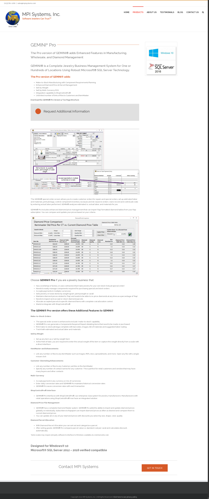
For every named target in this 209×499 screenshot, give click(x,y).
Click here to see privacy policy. (125, 497)
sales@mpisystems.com (26, 3)
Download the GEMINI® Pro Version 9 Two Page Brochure (55, 100)
